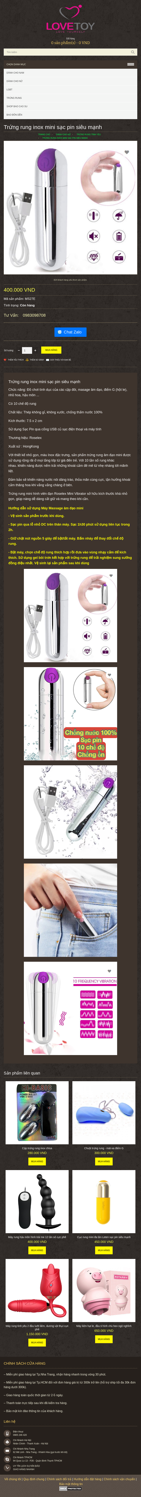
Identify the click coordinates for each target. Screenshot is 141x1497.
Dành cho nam (15, 73)
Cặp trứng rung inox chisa (37, 1148)
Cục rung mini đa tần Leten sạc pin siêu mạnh (104, 1237)
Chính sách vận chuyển (119, 1479)
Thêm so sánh (37, 360)
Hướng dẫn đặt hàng (87, 1479)
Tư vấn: (12, 315)
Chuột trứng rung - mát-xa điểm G (104, 1148)
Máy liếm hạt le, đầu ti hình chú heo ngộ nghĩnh (103, 1325)
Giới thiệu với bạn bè (60, 360)
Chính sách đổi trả (59, 1479)
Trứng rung (14, 98)
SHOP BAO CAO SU (17, 106)
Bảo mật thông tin (71, 1484)
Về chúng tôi (12, 1479)
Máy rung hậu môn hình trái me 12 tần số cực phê (37, 1237)
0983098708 (34, 315)
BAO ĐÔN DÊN (14, 115)
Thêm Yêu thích (16, 360)
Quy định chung (33, 1479)
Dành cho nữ (14, 81)
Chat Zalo (73, 332)
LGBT (9, 89)
